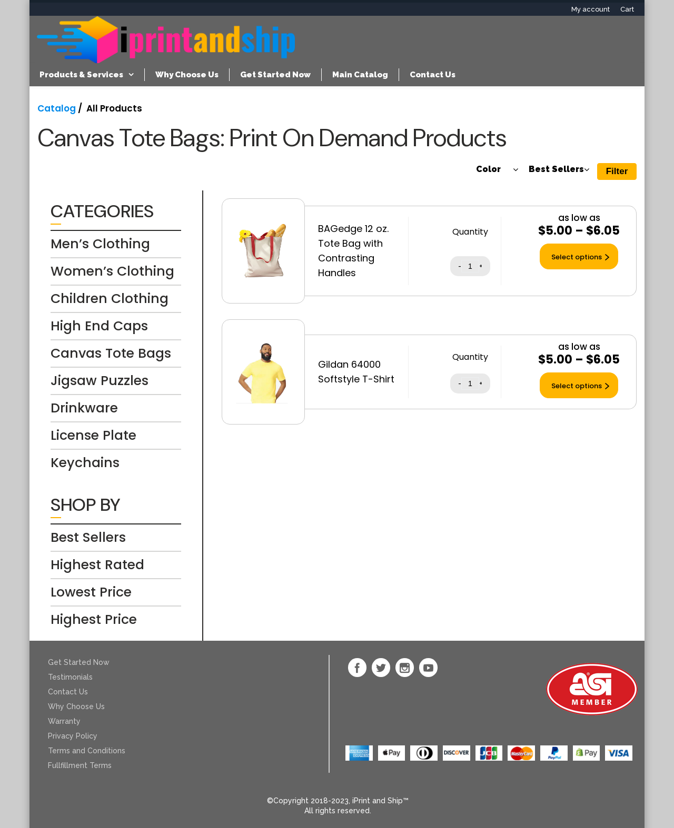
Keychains (85, 462)
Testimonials (70, 677)
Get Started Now (275, 74)
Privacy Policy (72, 736)
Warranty (64, 721)
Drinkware (84, 408)
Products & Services (81, 74)
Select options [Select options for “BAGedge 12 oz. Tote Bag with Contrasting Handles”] (576, 257)
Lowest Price (91, 592)
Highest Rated (97, 565)
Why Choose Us (187, 74)
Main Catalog (360, 74)
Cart (627, 9)
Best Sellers (88, 537)
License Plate (93, 435)
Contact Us (432, 74)
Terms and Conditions (86, 750)
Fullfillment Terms (80, 765)
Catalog (56, 108)
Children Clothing (109, 298)
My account (590, 9)
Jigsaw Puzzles (99, 380)
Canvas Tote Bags (111, 353)
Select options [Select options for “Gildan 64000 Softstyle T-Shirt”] (576, 386)
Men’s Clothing (100, 244)
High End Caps (99, 326)
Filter (617, 171)
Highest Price (94, 619)
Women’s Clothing (112, 271)
